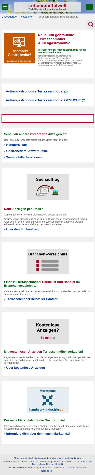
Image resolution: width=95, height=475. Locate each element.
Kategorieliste (16, 144)
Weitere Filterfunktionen (24, 157)
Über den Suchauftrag (22, 229)
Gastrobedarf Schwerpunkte (27, 151)
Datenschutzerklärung (42, 464)
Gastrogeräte (9, 16)
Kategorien (27, 16)
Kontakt (59, 464)
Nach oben (46, 471)
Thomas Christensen (76, 467)
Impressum (86, 461)
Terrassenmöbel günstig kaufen (29, 458)
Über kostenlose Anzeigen (25, 367)
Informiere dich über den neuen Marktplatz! (38, 433)
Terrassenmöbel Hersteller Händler (32, 299)
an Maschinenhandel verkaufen (65, 458)
